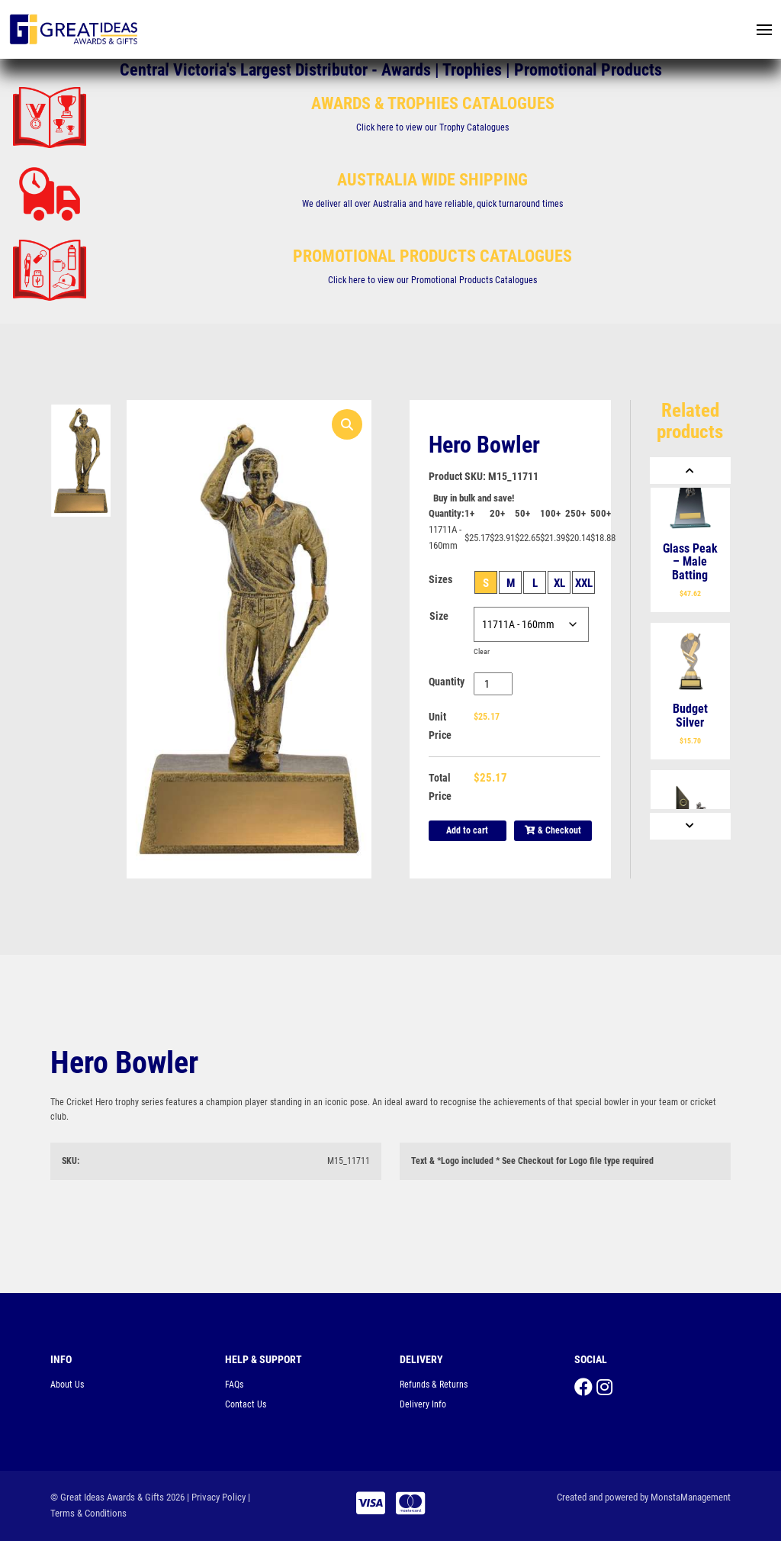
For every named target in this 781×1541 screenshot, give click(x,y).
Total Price (440, 787)
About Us (67, 1384)
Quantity (446, 681)
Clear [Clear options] (482, 651)
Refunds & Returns (434, 1384)
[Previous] (690, 470)
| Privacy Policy (216, 1497)
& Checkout (553, 830)
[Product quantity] (493, 683)
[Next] (690, 826)
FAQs (234, 1384)
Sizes (440, 579)
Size (438, 616)
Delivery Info (423, 1404)
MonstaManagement (691, 1497)
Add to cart (467, 830)
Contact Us (245, 1404)
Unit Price (440, 726)
